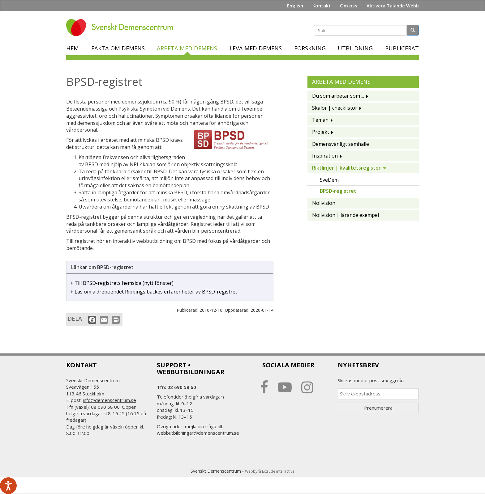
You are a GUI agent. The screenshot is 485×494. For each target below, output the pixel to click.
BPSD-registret (338, 191)
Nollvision (323, 203)
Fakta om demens (118, 48)
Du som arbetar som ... (338, 95)
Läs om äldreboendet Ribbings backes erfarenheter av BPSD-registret (156, 291)
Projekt (320, 132)
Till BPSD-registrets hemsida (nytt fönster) (124, 283)
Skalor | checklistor (334, 107)
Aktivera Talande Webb (393, 5)
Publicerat (402, 48)
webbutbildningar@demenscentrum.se (198, 433)
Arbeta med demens (187, 48)
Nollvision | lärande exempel (345, 215)
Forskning (310, 48)
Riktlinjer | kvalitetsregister (346, 167)
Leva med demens (256, 48)
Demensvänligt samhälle (340, 144)
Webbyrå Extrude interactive (269, 471)
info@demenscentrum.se (109, 400)
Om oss (348, 5)
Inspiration (325, 155)
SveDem (329, 179)
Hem (72, 48)
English (295, 5)
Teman (320, 119)
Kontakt (321, 5)
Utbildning (355, 48)
